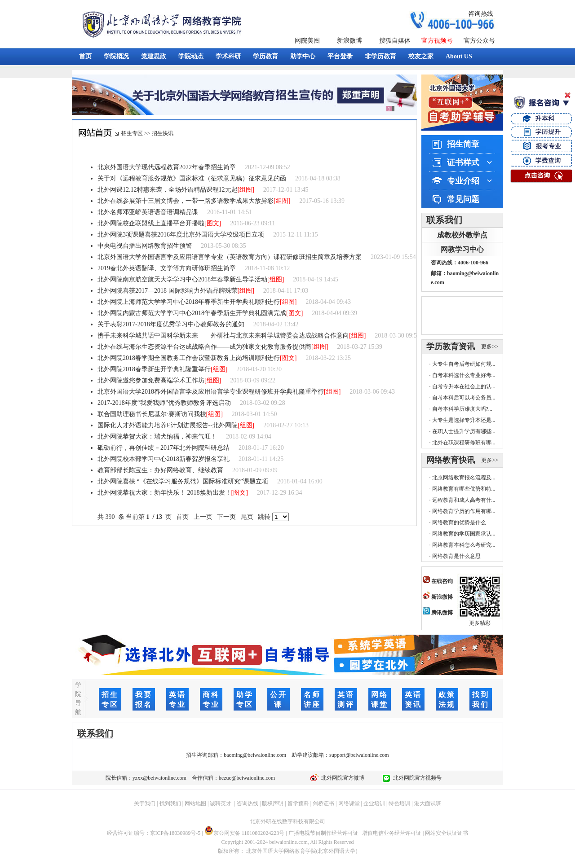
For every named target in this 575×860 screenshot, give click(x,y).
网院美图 (307, 40)
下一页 (227, 516)
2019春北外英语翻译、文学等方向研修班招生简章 (166, 268)
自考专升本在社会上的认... (463, 386)
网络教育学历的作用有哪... (463, 511)
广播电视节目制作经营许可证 (323, 833)
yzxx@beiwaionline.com (159, 778)
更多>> (489, 346)
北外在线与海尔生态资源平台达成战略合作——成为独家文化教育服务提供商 (204, 346)
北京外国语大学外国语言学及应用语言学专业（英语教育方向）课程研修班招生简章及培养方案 (229, 257)
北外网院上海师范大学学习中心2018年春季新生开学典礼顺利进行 (188, 301)
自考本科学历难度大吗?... (462, 409)
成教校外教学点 (462, 235)
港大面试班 (427, 803)
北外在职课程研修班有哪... (463, 442)
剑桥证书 (323, 803)
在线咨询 (438, 581)
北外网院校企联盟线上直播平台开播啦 (150, 223)
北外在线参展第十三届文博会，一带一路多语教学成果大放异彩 (185, 200)
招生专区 (132, 133)
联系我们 (444, 220)
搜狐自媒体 (395, 40)
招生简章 (463, 144)
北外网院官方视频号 (416, 778)
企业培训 (374, 803)
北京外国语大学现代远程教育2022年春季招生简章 (166, 167)
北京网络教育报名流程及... (463, 477)
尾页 (247, 516)
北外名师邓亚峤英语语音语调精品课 (147, 212)
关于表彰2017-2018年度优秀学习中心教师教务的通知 (170, 324)
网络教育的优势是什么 (459, 522)
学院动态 (190, 56)
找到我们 (170, 803)
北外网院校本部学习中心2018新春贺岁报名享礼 (163, 459)
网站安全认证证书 (446, 833)
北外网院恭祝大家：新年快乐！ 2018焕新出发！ (164, 492)
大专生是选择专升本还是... (463, 420)
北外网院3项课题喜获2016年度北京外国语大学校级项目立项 (180, 234)
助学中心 (302, 56)
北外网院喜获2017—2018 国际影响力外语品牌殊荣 (167, 290)
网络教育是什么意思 (456, 556)
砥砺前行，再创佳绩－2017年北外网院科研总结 (163, 447)
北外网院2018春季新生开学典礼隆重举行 (154, 369)
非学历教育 (380, 56)
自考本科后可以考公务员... (463, 398)
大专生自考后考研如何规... (463, 364)
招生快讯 (162, 133)
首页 (85, 56)
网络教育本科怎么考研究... (463, 545)
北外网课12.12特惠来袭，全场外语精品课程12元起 (167, 189)
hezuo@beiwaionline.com (247, 778)
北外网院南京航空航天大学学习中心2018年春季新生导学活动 (182, 279)
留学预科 (298, 803)
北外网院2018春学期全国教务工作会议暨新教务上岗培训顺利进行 (188, 358)
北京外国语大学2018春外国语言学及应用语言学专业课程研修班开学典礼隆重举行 (210, 391)
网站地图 (195, 803)
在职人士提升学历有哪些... (463, 431)
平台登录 (340, 56)
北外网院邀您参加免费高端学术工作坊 (150, 380)
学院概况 (116, 56)
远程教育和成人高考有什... (463, 500)
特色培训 (399, 803)
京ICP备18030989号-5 (175, 833)
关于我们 (144, 803)
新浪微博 (349, 40)
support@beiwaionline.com (359, 755)
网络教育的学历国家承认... (463, 534)
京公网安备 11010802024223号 (244, 833)
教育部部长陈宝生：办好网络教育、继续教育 (160, 470)
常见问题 (463, 199)
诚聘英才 (220, 803)
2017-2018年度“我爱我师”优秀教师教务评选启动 (164, 402)
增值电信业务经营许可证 (391, 833)
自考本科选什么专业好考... (463, 375)
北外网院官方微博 (341, 778)
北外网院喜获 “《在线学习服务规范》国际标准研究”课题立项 (182, 481)
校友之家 (420, 56)
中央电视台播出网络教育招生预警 (144, 245)
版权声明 (272, 803)
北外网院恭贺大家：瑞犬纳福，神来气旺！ (157, 436)
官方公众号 (479, 40)
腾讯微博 (438, 613)
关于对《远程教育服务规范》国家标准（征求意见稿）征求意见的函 (191, 178)
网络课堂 (349, 803)
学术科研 (228, 56)
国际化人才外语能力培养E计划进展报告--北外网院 (167, 425)
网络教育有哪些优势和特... (463, 489)
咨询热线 (480, 13)
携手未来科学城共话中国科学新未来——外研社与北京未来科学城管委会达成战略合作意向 (223, 335)
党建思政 (153, 56)
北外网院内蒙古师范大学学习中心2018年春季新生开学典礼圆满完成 (191, 313)
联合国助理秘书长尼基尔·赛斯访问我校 (151, 414)
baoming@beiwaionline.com (255, 755)
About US (459, 56)
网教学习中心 (462, 249)
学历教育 (265, 56)
